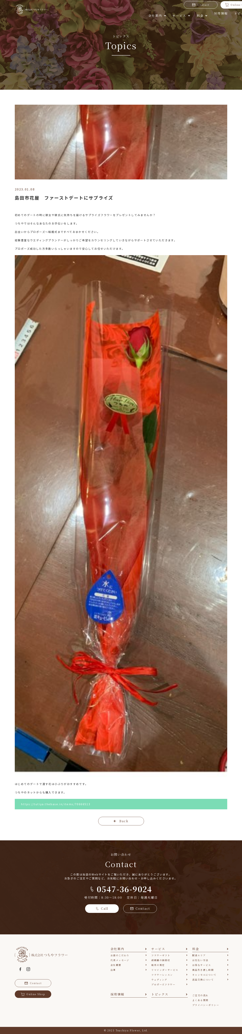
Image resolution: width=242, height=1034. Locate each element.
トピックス (212, 14)
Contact (174, 5)
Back (121, 821)
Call (101, 908)
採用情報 (184, 14)
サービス (131, 14)
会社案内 (99, 14)
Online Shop (210, 5)
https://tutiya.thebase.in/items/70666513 (55, 804)
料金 (158, 14)
